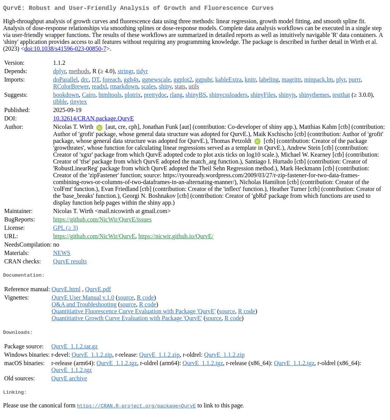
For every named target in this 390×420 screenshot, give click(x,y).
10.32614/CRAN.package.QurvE (93, 120)
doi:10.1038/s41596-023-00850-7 (65, 50)
